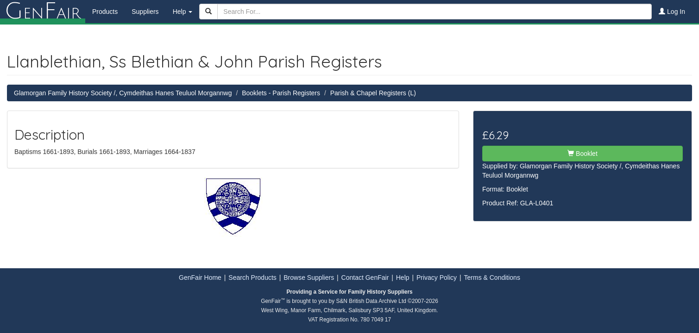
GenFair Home (200, 277)
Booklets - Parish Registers (281, 93)
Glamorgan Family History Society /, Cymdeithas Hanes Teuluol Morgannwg (123, 93)
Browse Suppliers (308, 277)
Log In (672, 11)
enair (43, 11)
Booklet (582, 153)
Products (105, 11)
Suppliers (145, 11)
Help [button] (183, 11)
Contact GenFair (365, 277)
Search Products (252, 277)
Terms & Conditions (492, 277)
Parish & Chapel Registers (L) (373, 93)
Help (402, 277)
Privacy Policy (436, 277)
